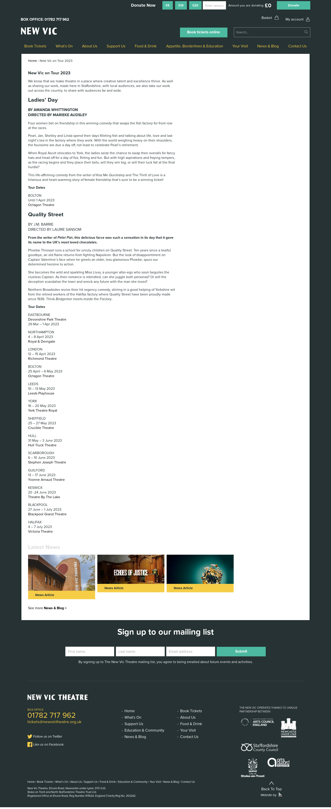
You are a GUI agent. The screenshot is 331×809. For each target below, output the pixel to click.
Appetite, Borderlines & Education (194, 46)
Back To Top (271, 787)
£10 (181, 5)
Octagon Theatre (41, 205)
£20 (195, 5)
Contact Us (297, 46)
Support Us (116, 46)
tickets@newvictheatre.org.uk (54, 721)
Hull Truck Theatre (42, 445)
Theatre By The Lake (44, 497)
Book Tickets (35, 46)
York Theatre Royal (42, 411)
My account (295, 19)
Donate (293, 5)
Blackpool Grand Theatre (47, 514)
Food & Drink (146, 46)
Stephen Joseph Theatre (47, 462)
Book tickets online (203, 32)
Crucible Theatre (41, 428)
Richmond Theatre (42, 359)
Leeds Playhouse (41, 393)
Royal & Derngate (41, 342)
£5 (168, 5)
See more (47, 608)
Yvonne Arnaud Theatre (46, 480)
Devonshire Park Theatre (47, 320)
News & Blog (268, 46)
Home (32, 61)
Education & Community (144, 730)
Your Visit (240, 46)
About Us (89, 46)
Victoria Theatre (40, 532)
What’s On (64, 46)
